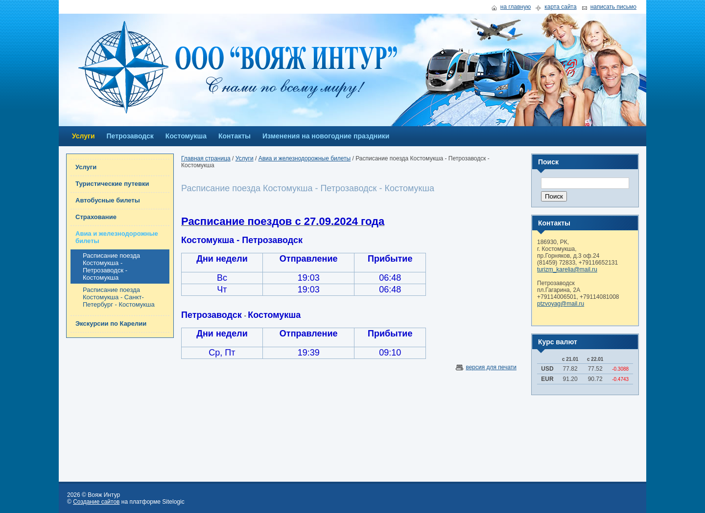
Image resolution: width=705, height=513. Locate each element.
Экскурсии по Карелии (110, 323)
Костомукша (186, 136)
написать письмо (613, 7)
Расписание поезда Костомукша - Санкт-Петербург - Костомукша (119, 297)
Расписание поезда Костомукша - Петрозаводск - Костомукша (111, 266)
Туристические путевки (112, 183)
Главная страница (206, 158)
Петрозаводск (130, 136)
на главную (515, 7)
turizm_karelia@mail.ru (567, 269)
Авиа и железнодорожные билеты (116, 237)
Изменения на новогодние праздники (325, 136)
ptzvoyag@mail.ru (560, 303)
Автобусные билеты (107, 200)
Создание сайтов (96, 501)
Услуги (83, 136)
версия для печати (491, 367)
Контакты (234, 136)
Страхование (96, 217)
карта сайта (560, 7)
